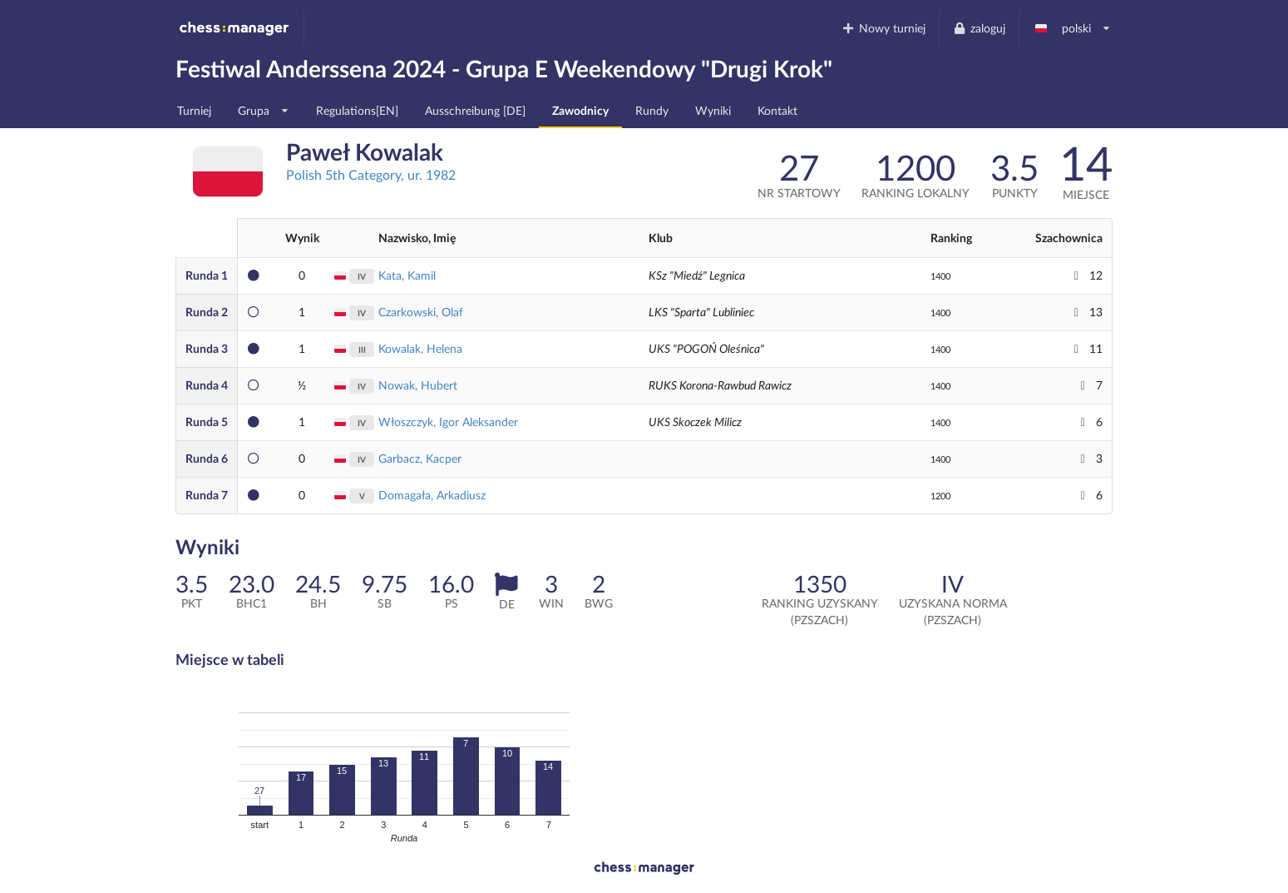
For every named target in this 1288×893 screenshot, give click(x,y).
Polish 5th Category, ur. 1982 (371, 174)
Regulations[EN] (357, 110)
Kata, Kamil (407, 275)
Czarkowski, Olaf (420, 312)
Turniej (194, 110)
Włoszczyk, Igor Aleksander (448, 421)
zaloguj (978, 28)
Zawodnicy (580, 110)
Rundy (652, 110)
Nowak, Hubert (417, 385)
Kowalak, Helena (420, 348)
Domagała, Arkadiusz (432, 495)
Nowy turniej (883, 28)
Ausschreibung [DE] (475, 110)
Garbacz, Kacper (419, 458)
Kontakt (777, 110)
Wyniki (713, 110)
